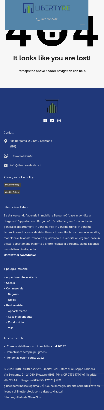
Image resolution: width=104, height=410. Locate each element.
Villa (10, 328)
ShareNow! (35, 397)
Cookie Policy (12, 192)
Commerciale (14, 288)
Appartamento (17, 311)
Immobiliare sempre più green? (27, 352)
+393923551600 (22, 156)
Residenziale (14, 305)
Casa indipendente (20, 316)
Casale (10, 283)
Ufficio (12, 299)
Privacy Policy (12, 185)
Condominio (16, 322)
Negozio (13, 294)
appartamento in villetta (21, 277)
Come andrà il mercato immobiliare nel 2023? (36, 346)
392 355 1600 (49, 19)
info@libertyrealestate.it (26, 165)
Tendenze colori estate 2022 (25, 357)
